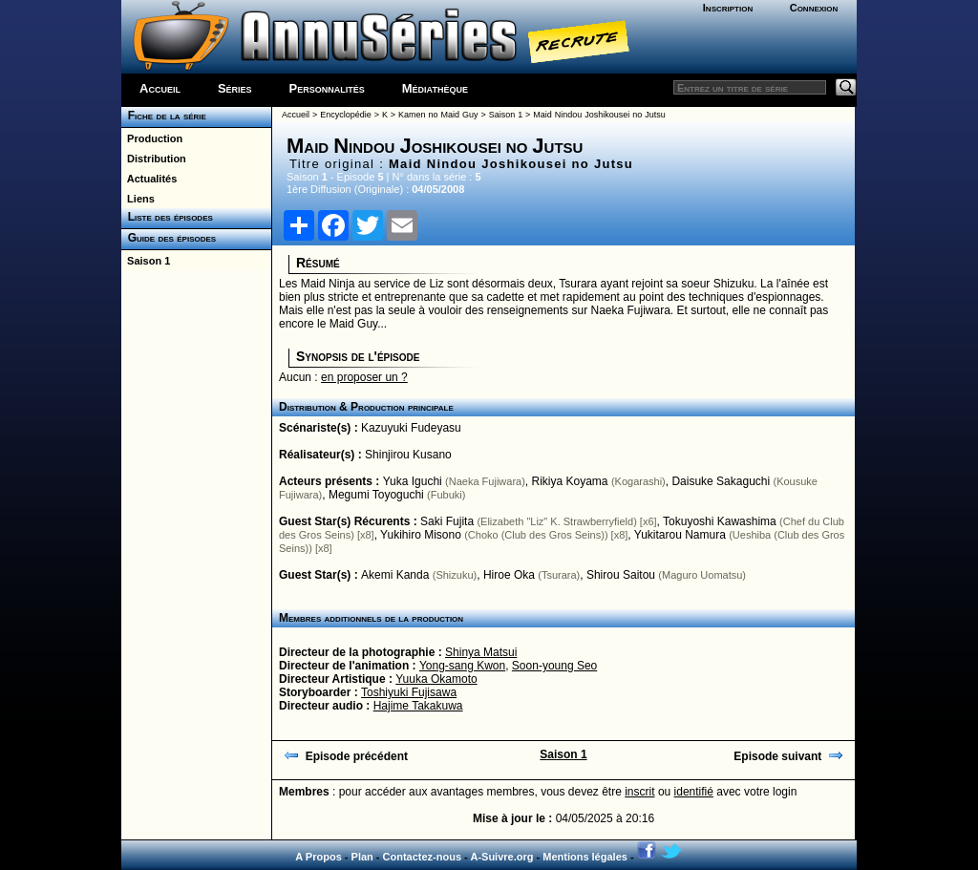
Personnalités (327, 88)
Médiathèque (435, 88)
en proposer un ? (364, 377)
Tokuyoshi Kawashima (719, 521)
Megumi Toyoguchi (376, 494)
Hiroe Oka (509, 575)
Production (151, 138)
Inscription (728, 7)
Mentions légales (584, 856)
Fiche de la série (163, 115)
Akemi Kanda (395, 575)
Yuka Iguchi (412, 481)
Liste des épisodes (167, 216)
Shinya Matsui (481, 652)
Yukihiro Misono (420, 534)
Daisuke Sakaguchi (720, 481)
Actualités (149, 178)
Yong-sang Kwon (462, 665)
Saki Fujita (447, 521)
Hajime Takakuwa (418, 705)
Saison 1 (145, 260)
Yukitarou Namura (680, 534)
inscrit (639, 791)
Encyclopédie (346, 114)
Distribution (153, 158)
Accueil (160, 88)
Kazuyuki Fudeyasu (411, 428)
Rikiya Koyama (570, 481)
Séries (235, 88)
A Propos (318, 856)
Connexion (814, 7)
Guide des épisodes (168, 237)
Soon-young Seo (554, 665)
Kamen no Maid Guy (438, 114)
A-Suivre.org (501, 856)
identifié (693, 791)
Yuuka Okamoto (436, 679)
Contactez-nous (422, 856)
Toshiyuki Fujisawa (409, 692)
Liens (138, 198)
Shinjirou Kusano (408, 454)
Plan (362, 856)
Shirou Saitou (620, 575)
